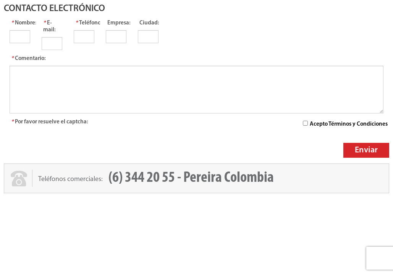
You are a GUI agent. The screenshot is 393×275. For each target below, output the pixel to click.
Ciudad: (148, 23)
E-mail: (49, 26)
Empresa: (116, 23)
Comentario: (28, 58)
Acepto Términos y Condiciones (349, 124)
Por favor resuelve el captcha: (49, 122)
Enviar (366, 150)
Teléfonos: (84, 23)
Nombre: (20, 23)
